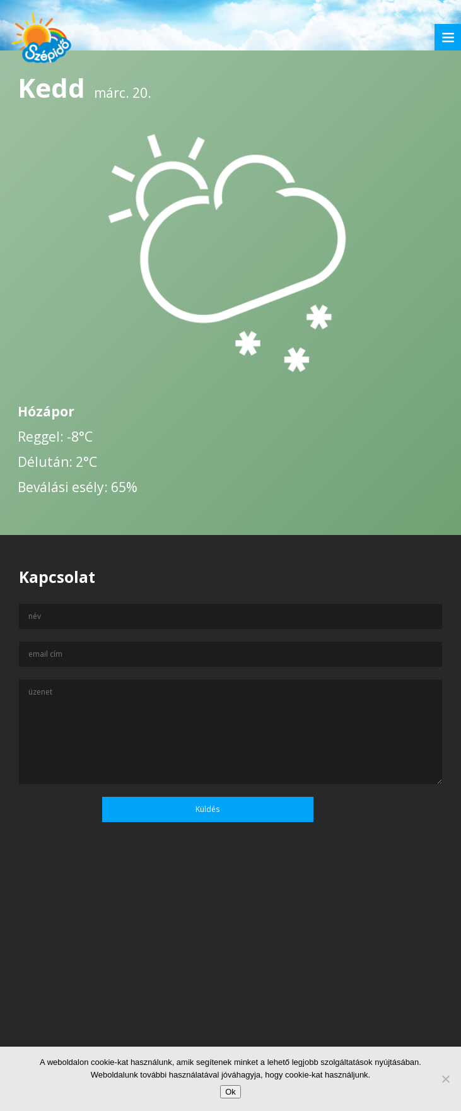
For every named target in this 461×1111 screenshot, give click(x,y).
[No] (445, 1079)
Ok (230, 1091)
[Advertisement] (230, 989)
